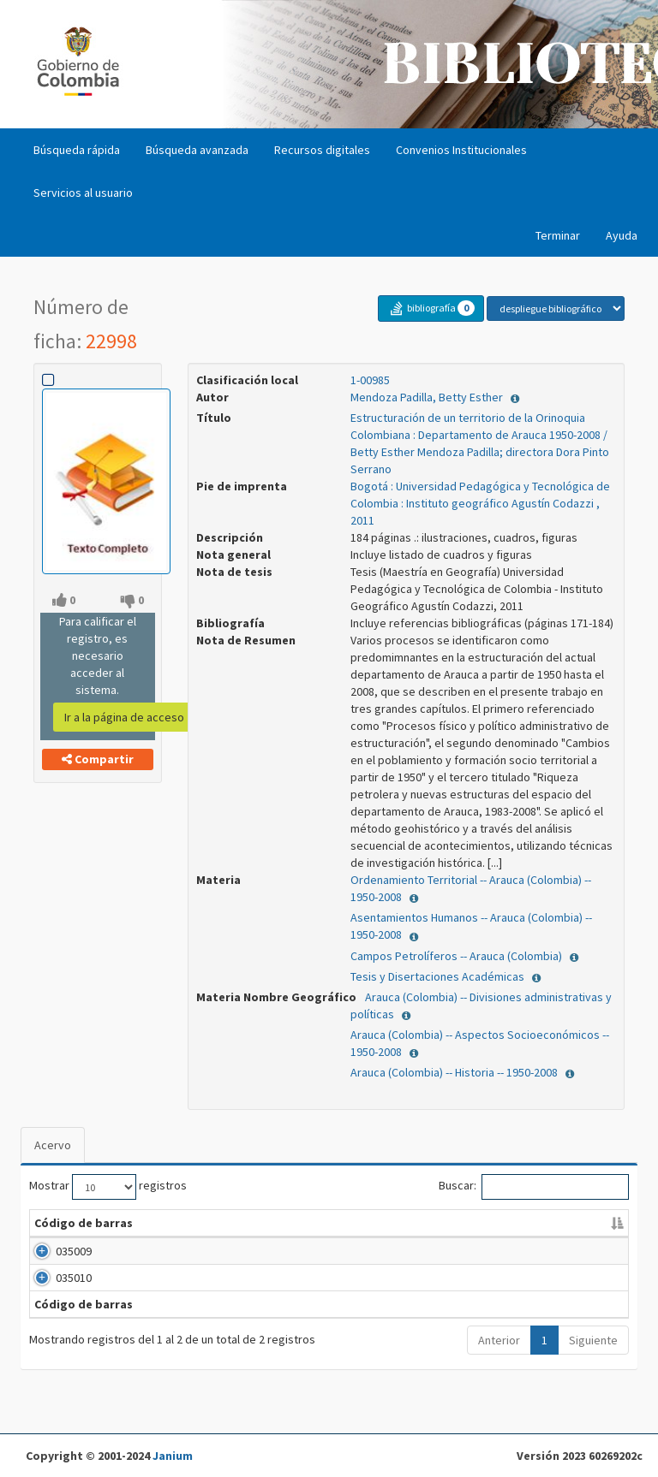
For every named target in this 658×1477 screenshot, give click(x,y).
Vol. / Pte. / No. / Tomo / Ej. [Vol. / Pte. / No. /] (353, 1231)
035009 (52, 1268)
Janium (173, 1455)
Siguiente (593, 1374)
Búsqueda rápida (76, 149)
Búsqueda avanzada (197, 149)
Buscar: (534, 1187)
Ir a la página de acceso (124, 717)
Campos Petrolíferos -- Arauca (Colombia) (457, 956)
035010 (52, 1294)
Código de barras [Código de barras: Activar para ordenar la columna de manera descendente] (63, 1231)
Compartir (98, 759)
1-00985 (370, 380)
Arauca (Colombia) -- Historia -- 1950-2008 (455, 1072)
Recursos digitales (322, 149)
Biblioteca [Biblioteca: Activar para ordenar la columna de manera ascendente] (162, 1240)
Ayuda (621, 235)
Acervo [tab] (52, 1145)
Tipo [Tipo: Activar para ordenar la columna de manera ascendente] (527, 1240)
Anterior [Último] (499, 1374)
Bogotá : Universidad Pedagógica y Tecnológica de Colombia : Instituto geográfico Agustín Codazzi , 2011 (480, 503)
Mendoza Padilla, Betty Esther (427, 397)
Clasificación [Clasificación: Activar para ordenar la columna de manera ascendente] (250, 1240)
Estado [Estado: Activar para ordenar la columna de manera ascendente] (583, 1240)
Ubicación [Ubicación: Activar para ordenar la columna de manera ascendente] (461, 1240)
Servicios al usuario (83, 192)
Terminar (557, 235)
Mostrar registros (108, 1187)
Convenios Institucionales (461, 149)
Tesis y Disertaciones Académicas (438, 976)
